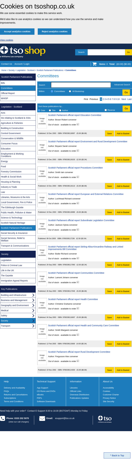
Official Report (8, 93)
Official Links (75, 391)
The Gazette (7, 275)
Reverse (111, 110)
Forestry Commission (11, 171)
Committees (59, 91)
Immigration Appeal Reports (14, 280)
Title (53, 110)
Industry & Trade (9, 187)
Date (43, 110)
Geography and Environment (15, 305)
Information (76, 381)
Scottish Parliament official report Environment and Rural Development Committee (87, 141)
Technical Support (46, 381)
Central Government (10, 133)
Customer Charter (111, 394)
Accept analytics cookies (17, 31)
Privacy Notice (109, 398)
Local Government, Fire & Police (16, 202)
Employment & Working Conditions (12, 155)
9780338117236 (68, 238)
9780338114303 (69, 370)
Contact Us (6, 64)
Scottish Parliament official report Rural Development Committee (79, 352)
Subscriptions (10, 398)
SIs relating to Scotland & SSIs (16, 118)
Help (6, 381)
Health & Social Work (11, 176)
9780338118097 (69, 133)
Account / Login (22, 64)
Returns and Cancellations (15, 394)
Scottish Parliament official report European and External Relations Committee (85, 194)
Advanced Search (122, 84)
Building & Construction (12, 128)
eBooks (40, 394)
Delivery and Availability (14, 388)
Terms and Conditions (13, 401)
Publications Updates (79, 398)
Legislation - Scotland (26, 70)
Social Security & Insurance (14, 233)
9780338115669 (69, 344)
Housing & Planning (10, 182)
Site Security (108, 401)
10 (118, 99)
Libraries (74, 388)
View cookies (6, 40)
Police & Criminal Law (11, 265)
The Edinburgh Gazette (12, 207)
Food (3, 166)
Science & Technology (11, 217)
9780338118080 (69, 212)
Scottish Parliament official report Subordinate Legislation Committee (81, 220)
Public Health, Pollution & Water (16, 212)
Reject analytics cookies (54, 31)
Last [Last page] (129, 99)
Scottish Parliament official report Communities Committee (76, 273)
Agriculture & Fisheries (12, 123)
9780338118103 (69, 159)
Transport (5, 326)
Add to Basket (123, 133)
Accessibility (108, 388)
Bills (3, 83)
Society (12, 70)
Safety (4, 315)
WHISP (4, 98)
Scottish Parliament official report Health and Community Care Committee (83, 325)
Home (3, 70)
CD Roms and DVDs (46, 391)
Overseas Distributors (79, 394)
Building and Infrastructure (13, 295)
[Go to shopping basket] (114, 65)
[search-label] (81, 85)
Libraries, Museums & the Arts (15, 197)
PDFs (39, 398)
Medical (4, 310)
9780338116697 (69, 317)
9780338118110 (69, 186)
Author (65, 110)
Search (81, 52)
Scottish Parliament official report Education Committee (74, 115)
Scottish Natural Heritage (13, 223)
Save (109, 133)
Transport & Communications (15, 246)
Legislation (6, 260)
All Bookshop (78, 91)
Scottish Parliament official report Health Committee (73, 299)
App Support (42, 388)
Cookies (106, 391)
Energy (4, 161)
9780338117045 (69, 291)
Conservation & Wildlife (12, 138)
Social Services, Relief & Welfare (13, 239)
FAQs (6, 391)
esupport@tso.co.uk (65, 418)
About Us (108, 381)
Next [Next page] (123, 99)
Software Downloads (46, 401)
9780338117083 (69, 265)
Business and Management (14, 300)
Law (3, 192)
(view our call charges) (19, 422)
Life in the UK (7, 270)
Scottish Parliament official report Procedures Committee (75, 167)
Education (6, 148)
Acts (3, 113)
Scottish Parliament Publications (50, 70)
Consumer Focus (9, 143)
